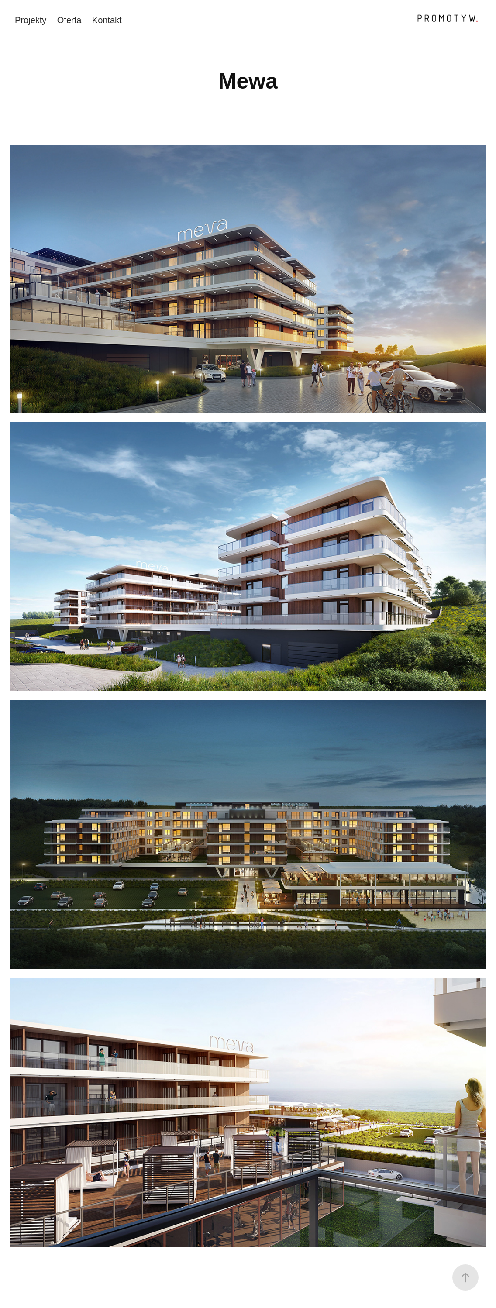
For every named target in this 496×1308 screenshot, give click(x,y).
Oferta (69, 20)
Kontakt (107, 20)
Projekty (30, 20)
